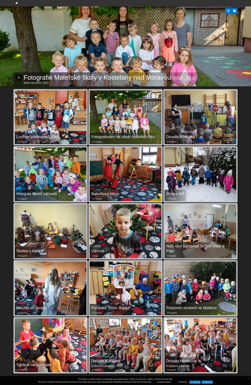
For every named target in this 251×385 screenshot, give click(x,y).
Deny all (208, 382)
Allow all (196, 382)
